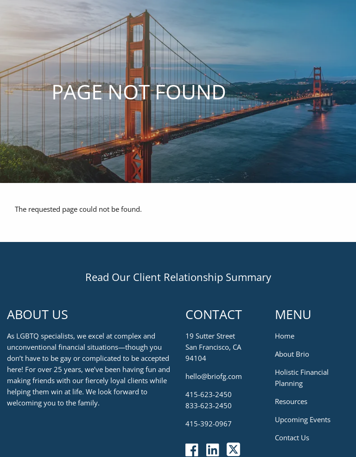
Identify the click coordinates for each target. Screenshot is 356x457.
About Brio (292, 354)
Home (284, 335)
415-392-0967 (208, 423)
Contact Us (292, 437)
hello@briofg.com (213, 376)
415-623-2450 (208, 394)
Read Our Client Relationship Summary (178, 277)
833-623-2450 (208, 405)
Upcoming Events (303, 419)
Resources (291, 401)
